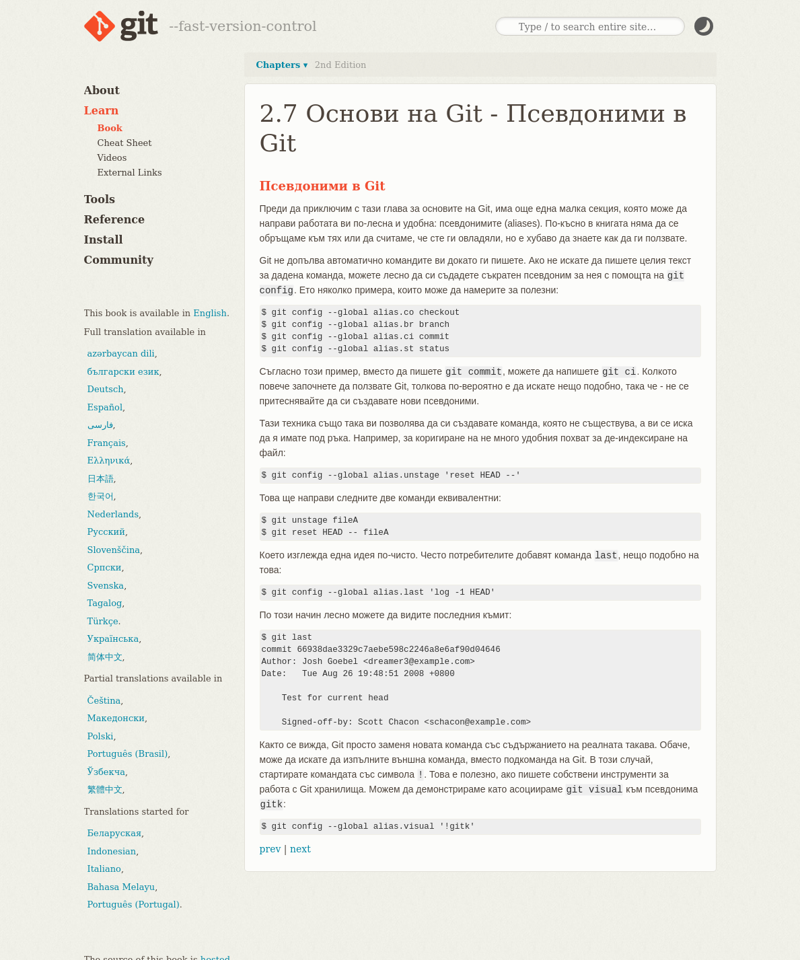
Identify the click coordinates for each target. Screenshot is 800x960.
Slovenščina (114, 550)
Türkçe (102, 621)
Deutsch (105, 389)
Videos (112, 158)
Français (106, 443)
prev (270, 849)
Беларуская (114, 833)
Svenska (105, 586)
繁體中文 (104, 789)
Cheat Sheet (125, 143)
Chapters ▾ (282, 65)
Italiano (104, 869)
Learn (101, 110)
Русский (106, 532)
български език (123, 372)
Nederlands (113, 514)
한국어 (100, 496)
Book (110, 128)
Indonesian (112, 851)
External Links (130, 173)
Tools (100, 199)
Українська (113, 639)
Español (105, 407)
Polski (100, 736)
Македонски (116, 718)
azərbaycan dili (121, 353)
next (300, 849)
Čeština (104, 701)
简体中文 (104, 657)
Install (103, 239)
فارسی (100, 425)
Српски (104, 567)
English (210, 313)
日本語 (100, 479)
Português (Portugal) (133, 904)
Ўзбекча (106, 772)
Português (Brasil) (127, 754)
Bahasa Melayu (121, 887)
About (102, 90)
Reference (114, 219)
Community (118, 260)
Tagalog (104, 603)
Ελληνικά (109, 460)
